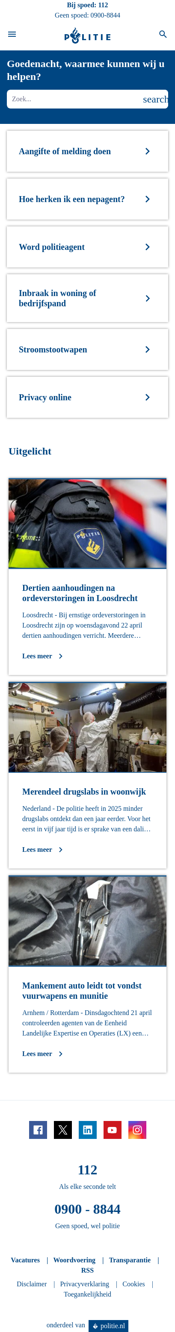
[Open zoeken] (163, 35)
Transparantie (130, 1260)
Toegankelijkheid (87, 1294)
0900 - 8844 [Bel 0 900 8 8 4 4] (87, 1209)
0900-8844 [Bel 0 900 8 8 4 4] (105, 15)
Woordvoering (74, 1260)
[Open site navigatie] (12, 35)
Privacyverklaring (84, 1284)
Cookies (133, 1284)
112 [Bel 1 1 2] (103, 5)
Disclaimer (32, 1284)
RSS (87, 1270)
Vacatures (25, 1260)
